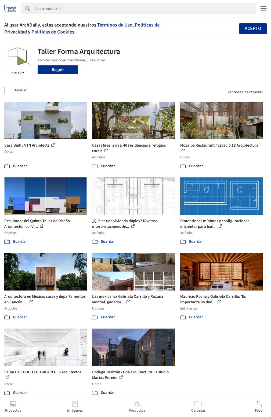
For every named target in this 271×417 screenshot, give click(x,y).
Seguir (58, 70)
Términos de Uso (114, 24)
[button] (17, 90)
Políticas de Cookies (52, 31)
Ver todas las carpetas (245, 92)
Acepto (253, 28)
